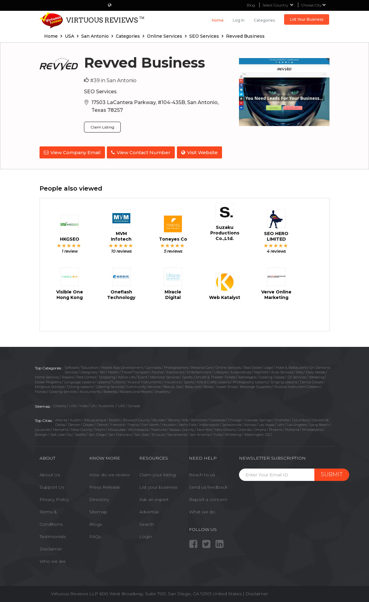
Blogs (95, 523)
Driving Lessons (80, 386)
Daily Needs (315, 371)
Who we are (53, 560)
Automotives (240, 371)
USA (73, 405)
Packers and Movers (136, 391)
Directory (99, 498)
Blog (251, 5)
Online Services (228, 366)
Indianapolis (209, 424)
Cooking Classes (272, 376)
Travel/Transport (135, 371)
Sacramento (177, 433)
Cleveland (320, 419)
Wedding (316, 376)
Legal (268, 366)
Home (218, 20)
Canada (134, 405)
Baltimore (199, 419)
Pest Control (86, 376)
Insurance (172, 381)
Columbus (300, 419)
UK (93, 405)
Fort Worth (150, 424)
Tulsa (217, 433)
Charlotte (282, 419)
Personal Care (202, 366)
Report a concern (208, 498)
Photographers (176, 366)
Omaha (260, 429)
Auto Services (282, 371)
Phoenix (276, 429)
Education (90, 366)
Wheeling (233, 433)
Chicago (234, 419)
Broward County (136, 419)
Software (72, 366)
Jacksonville (231, 424)
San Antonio (200, 433)
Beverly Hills (178, 419)
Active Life (126, 376)
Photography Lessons (250, 381)
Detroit (102, 424)
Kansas (250, 424)
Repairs (68, 376)
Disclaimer (51, 548)
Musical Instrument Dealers (297, 386)
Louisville (42, 429)
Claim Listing (102, 127)
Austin (75, 419)
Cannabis (153, 366)
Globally (59, 405)
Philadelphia (312, 429)
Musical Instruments (144, 381)
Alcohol (157, 371)
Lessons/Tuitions (111, 381)
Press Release (104, 486)
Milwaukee (117, 429)
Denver (74, 424)
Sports (189, 381)
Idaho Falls (187, 424)
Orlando (244, 429)
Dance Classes (311, 381)
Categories (264, 20)
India (83, 405)
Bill (102, 371)
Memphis (60, 429)
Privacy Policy (54, 498)
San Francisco (120, 433)
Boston (114, 419)
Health (113, 371)
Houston (169, 424)
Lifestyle (221, 371)
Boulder (159, 419)
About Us (50, 474)
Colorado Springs (258, 419)
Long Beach (319, 424)
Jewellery (162, 391)
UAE (121, 405)
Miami (100, 429)
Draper (88, 424)
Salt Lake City (61, 433)
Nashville (158, 429)
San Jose (141, 433)
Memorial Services (164, 376)
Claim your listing (157, 474)
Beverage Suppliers (255, 386)
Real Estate (253, 366)
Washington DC (257, 433)
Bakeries (110, 391)
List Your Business (306, 19)
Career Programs (48, 381)
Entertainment (199, 371)
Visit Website (201, 152)
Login (145, 535)
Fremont (118, 424)
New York (204, 429)
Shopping (107, 376)
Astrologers (247, 376)
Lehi (280, 424)
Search (146, 523)
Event (142, 376)
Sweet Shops (226, 386)
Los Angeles (297, 424)
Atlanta (61, 419)
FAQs (95, 535)
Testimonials (53, 535)
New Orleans (225, 429)
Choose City (313, 5)
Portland (292, 429)
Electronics (175, 371)
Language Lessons (79, 381)
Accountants (90, 391)
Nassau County (181, 429)
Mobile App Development (122, 366)
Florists (40, 391)
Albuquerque (95, 419)
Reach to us (202, 474)
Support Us (52, 486)
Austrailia (107, 405)
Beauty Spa (172, 386)
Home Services (47, 376)
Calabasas (217, 419)
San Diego (97, 433)
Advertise (149, 511)
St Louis (157, 433)
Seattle (80, 433)
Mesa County (81, 429)
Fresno (133, 424)
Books (208, 386)
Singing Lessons (283, 381)
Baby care (193, 386)
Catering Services (110, 386)
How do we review (109, 474)
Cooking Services (63, 391)
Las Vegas (267, 424)
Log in (239, 20)
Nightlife (261, 371)
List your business (158, 486)
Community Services (144, 386)
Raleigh (41, 433)
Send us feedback (208, 486)
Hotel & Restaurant (291, 366)
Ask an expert (154, 498)
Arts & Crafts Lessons (213, 381)
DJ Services (296, 376)
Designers (89, 371)
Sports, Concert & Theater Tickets (209, 376)
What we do (202, 511)
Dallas (60, 424)
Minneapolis (138, 429)
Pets (299, 371)
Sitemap (98, 511)
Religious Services (49, 386)
